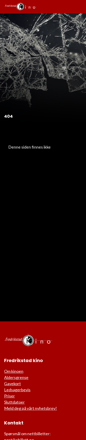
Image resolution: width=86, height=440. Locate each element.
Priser (9, 395)
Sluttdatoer (14, 402)
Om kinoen (13, 371)
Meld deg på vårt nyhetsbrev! (30, 408)
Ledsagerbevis (17, 389)
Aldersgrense (16, 377)
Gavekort (12, 383)
